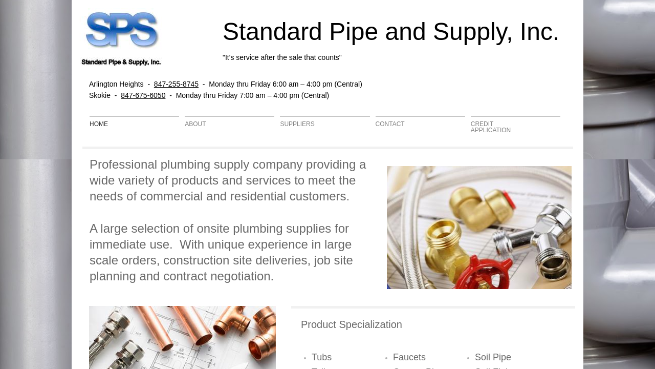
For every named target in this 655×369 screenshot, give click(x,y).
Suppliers (297, 123)
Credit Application (491, 126)
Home (99, 123)
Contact (390, 123)
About (195, 123)
